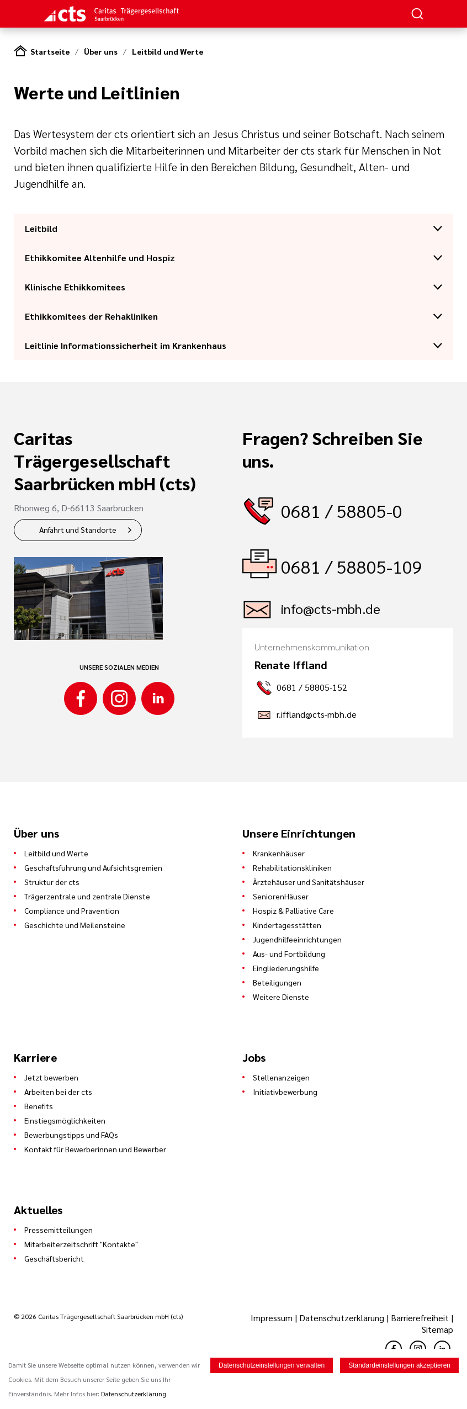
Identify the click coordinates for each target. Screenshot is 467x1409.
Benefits (38, 1106)
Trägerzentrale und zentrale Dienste (87, 896)
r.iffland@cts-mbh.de (317, 714)
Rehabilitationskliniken (292, 867)
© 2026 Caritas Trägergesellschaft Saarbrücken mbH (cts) (98, 1316)
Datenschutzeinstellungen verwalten (272, 1365)
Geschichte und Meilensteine (74, 925)
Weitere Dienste (281, 997)
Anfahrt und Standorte (77, 529)
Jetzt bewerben (51, 1077)
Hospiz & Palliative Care (293, 910)
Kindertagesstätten (287, 925)
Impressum (273, 1317)
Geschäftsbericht (54, 1258)
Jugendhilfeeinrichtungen (297, 939)
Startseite (50, 51)
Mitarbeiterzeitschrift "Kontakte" (81, 1244)
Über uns (101, 51)
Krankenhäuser (279, 853)
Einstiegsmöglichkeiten (64, 1120)
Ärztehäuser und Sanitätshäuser (308, 882)
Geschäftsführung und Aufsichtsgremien (93, 867)
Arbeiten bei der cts (58, 1092)
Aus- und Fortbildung (289, 953)
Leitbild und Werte (167, 51)
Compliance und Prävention (71, 910)
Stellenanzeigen (281, 1077)
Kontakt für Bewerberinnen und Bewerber (95, 1149)
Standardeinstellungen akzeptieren (399, 1365)
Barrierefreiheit (420, 1317)
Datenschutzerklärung (341, 1317)
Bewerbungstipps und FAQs (71, 1135)
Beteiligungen (277, 982)
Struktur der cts (51, 882)
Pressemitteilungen (58, 1230)
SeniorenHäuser (281, 896)
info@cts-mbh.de (330, 608)
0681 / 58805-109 (351, 566)
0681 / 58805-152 (312, 687)
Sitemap (437, 1329)
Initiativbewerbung (285, 1092)
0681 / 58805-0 (341, 510)
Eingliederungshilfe (286, 968)
